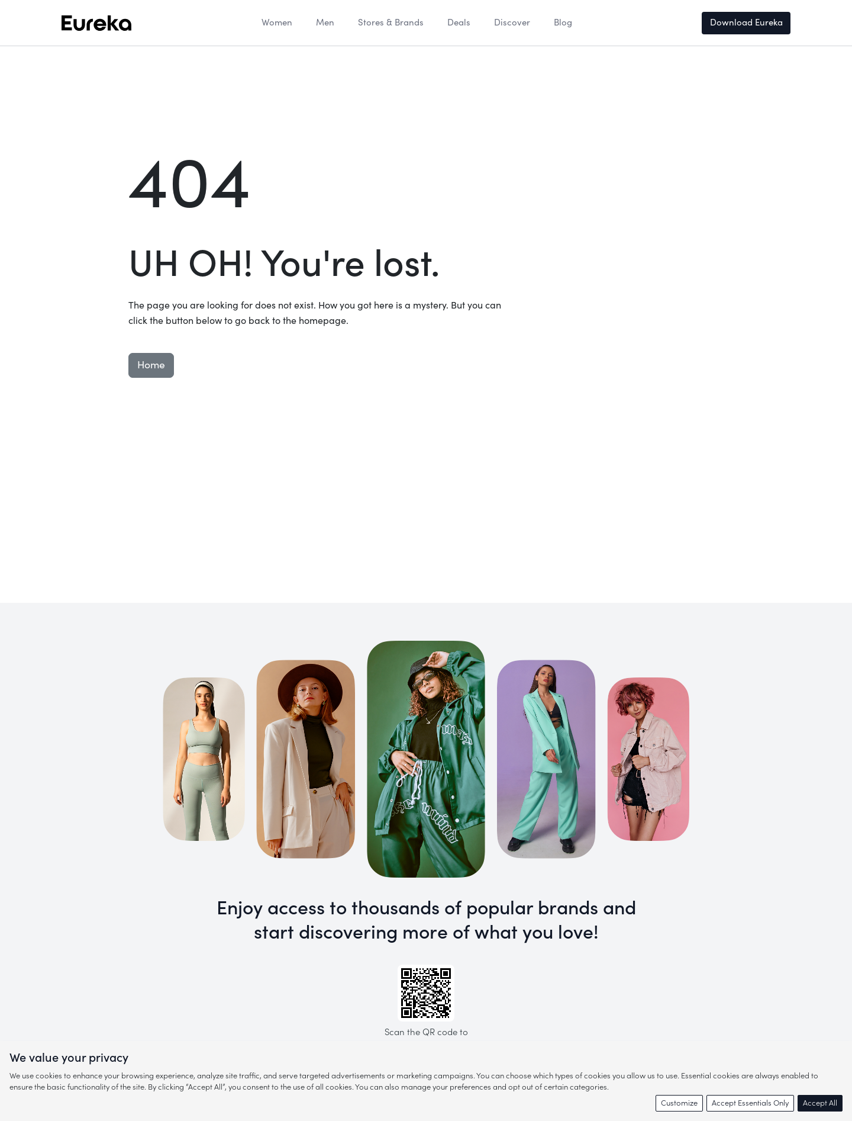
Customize (679, 1102)
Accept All (820, 1102)
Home (151, 365)
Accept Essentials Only (750, 1102)
